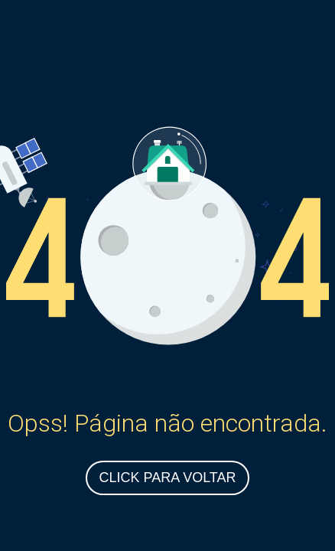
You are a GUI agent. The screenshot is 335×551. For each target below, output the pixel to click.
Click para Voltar (167, 477)
